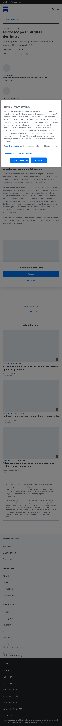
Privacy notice (13, 146)
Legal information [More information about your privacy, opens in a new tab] (24, 153)
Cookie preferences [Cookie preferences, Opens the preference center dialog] (20, 160)
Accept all (39, 160)
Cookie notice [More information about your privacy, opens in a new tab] (10, 153)
